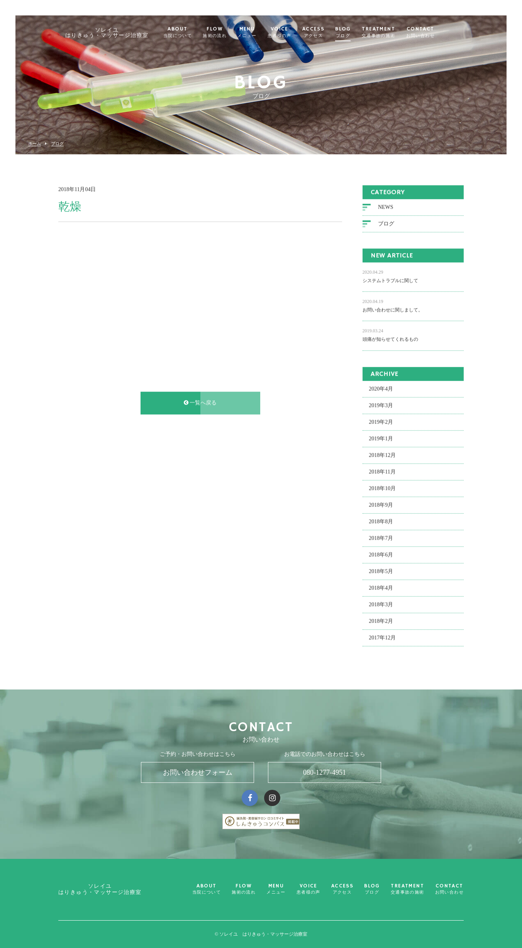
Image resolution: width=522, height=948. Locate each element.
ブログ (57, 144)
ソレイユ (117, 32)
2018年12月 (382, 457)
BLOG (353, 32)
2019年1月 (381, 440)
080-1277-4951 (324, 772)
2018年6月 (381, 556)
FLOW (225, 32)
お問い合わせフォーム (197, 772)
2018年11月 (382, 473)
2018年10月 (382, 490)
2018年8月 (381, 523)
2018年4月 (381, 589)
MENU (257, 32)
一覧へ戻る (200, 404)
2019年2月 (381, 423)
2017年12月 (382, 639)
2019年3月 (381, 407)
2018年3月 (381, 606)
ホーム (34, 144)
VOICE (290, 32)
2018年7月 (381, 539)
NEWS (385, 208)
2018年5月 (381, 573)
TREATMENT (388, 32)
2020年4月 (381, 390)
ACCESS (323, 32)
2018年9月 (381, 506)
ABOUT (187, 32)
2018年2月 (381, 622)
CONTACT (430, 32)
